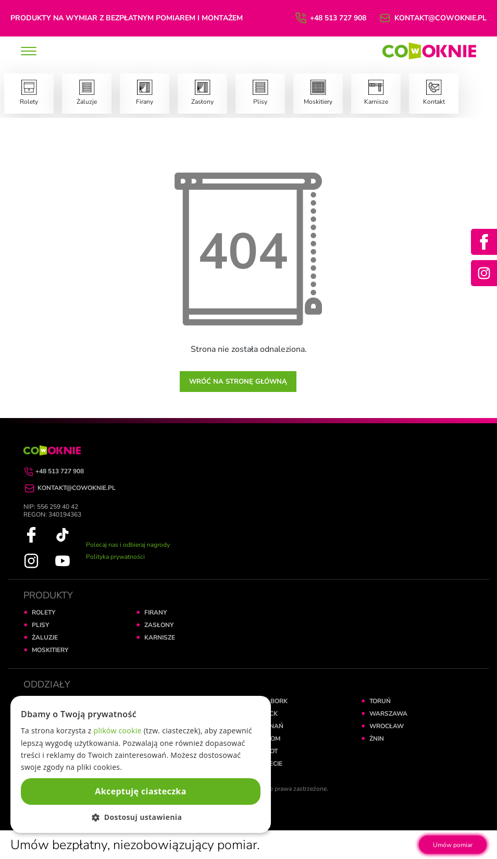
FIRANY (155, 612)
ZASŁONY (158, 625)
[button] (140, 817)
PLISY (40, 625)
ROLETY (43, 612)
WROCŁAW (386, 726)
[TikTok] (62, 534)
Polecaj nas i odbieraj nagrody (128, 545)
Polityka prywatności (115, 557)
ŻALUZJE (45, 637)
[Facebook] (484, 242)
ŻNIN (376, 738)
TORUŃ (380, 701)
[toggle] (28, 52)
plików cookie (118, 730)
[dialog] (140, 764)
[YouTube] (62, 560)
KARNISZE (159, 637)
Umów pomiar (453, 845)
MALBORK (272, 701)
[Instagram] (484, 273)
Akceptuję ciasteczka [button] (140, 791)
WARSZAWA (388, 713)
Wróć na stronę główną (238, 381)
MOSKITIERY (50, 650)
